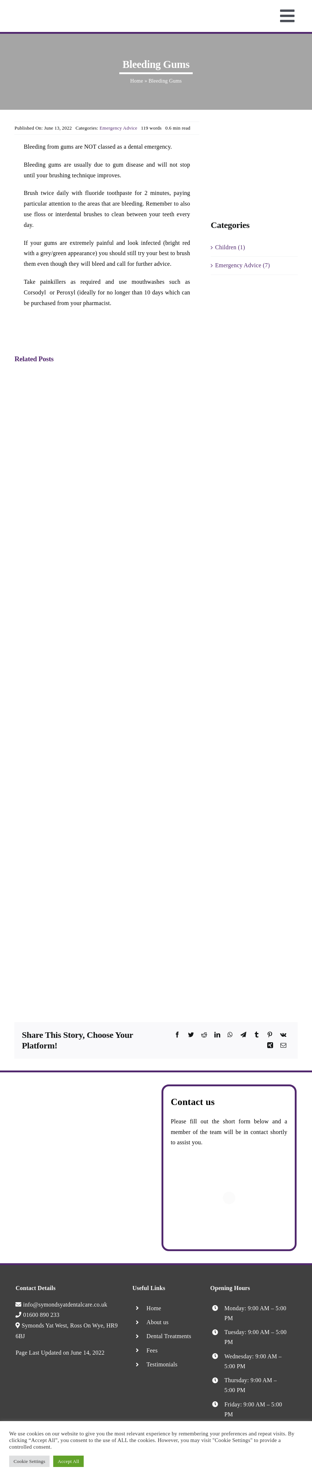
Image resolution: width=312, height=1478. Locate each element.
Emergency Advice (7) (242, 265)
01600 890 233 (37, 1315)
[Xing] (270, 1045)
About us (157, 1322)
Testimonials (161, 1364)
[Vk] (283, 1035)
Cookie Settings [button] (29, 1461)
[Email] (283, 1045)
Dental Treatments (168, 1336)
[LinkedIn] (217, 1035)
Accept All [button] (68, 1461)
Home (136, 81)
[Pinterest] (269, 1035)
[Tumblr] (256, 1035)
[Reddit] (204, 1035)
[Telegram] (243, 1035)
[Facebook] (177, 1035)
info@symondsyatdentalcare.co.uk (61, 1304)
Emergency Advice (118, 128)
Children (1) (230, 247)
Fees (151, 1350)
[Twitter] (190, 1035)
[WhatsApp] (230, 1035)
